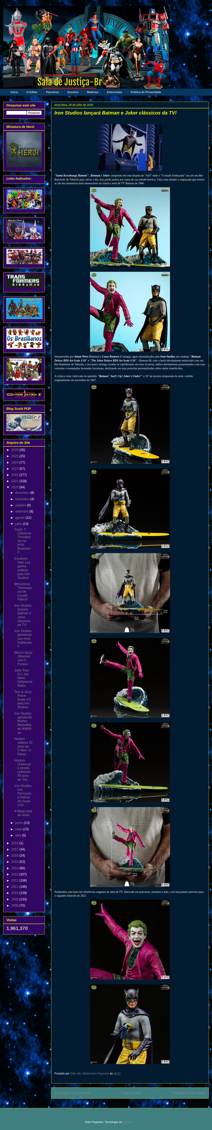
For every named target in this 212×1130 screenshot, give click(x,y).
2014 (15, 868)
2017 (15, 849)
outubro (21, 505)
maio (19, 829)
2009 (15, 899)
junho (19, 822)
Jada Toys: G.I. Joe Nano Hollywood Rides (23, 678)
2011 (15, 886)
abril (18, 835)
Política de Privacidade (146, 92)
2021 (15, 481)
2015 (15, 861)
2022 (15, 475)
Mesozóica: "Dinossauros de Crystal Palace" (23, 591)
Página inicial (131, 1093)
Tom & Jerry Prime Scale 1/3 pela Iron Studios (22, 699)
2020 (15, 487)
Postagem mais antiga (189, 1093)
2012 (15, 880)
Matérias (92, 92)
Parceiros (52, 92)
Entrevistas (114, 92)
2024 (15, 462)
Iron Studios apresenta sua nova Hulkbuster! (23, 638)
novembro (22, 499)
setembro (22, 511)
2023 (15, 468)
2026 (15, 450)
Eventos (73, 92)
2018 (15, 843)
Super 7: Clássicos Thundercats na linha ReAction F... (22, 541)
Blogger (127, 1122)
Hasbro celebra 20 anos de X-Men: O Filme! (23, 746)
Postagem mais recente (72, 1093)
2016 (15, 855)
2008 (15, 905)
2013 (15, 874)
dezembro (22, 492)
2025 (15, 456)
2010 (15, 893)
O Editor (32, 92)
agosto (20, 517)
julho (19, 524)
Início (14, 92)
